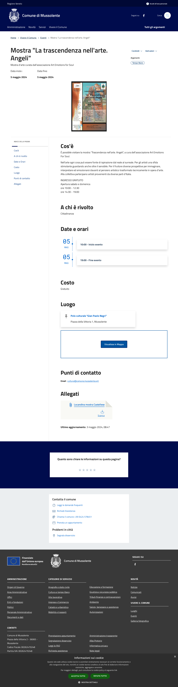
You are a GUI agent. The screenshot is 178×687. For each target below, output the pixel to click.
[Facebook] (142, 15)
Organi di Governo (15, 587)
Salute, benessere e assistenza (104, 607)
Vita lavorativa (55, 597)
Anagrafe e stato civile (59, 587)
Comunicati (136, 592)
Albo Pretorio (96, 640)
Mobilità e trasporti (57, 612)
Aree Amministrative (17, 592)
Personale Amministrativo (19, 612)
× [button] (175, 657)
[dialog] (89, 670)
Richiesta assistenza (58, 650)
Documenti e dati (15, 617)
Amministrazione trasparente (103, 635)
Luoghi (134, 611)
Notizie (134, 587)
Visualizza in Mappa (114, 344)
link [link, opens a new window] (115, 670)
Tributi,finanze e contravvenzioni (105, 597)
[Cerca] (167, 15)
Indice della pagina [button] (22, 141)
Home (13, 37)
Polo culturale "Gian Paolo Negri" (89, 316)
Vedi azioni (151, 51)
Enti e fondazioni (15, 602)
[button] (89, 682)
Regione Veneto (14, 3)
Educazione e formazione (101, 587)
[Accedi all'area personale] (157, 3)
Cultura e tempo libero (59, 592)
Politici (10, 607)
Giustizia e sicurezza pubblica (103, 592)
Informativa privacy (99, 645)
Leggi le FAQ (54, 645)
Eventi (43, 37)
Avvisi (133, 597)
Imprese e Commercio (58, 602)
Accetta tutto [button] (78, 676)
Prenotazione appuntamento (61, 635)
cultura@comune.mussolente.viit (83, 381)
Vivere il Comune (28, 37)
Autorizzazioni (96, 612)
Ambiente (94, 602)
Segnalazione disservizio (59, 640)
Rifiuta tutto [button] (100, 676)
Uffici (9, 597)
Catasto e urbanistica (58, 607)
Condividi (137, 51)
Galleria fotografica (140, 621)
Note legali (95, 650)
